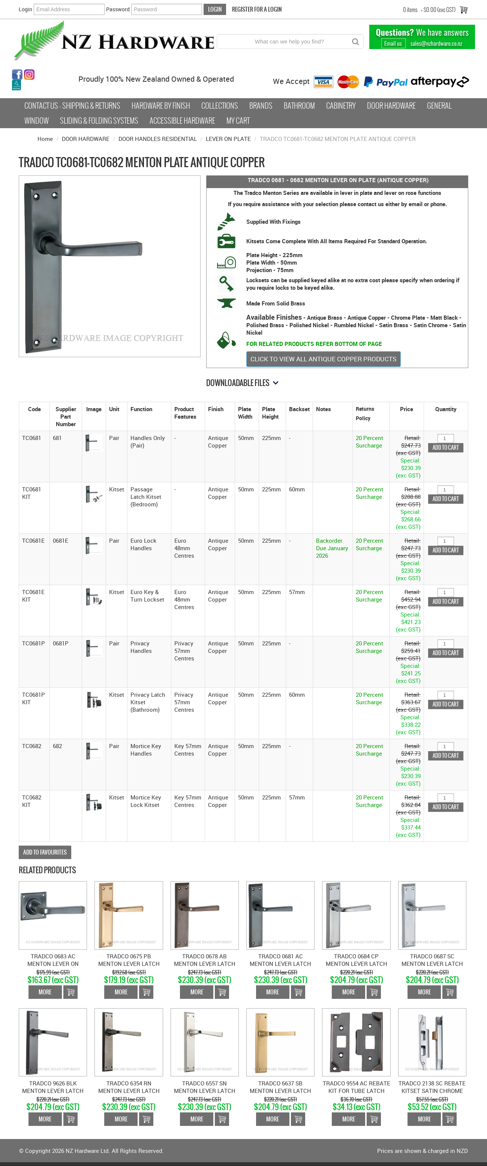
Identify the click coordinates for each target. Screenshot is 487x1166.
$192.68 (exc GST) (129, 972)
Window (36, 121)
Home (45, 138)
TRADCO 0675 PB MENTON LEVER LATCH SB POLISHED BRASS (129, 963)
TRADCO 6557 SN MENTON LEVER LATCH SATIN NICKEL (204, 1090)
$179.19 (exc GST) (129, 979)
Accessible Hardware (182, 121)
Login (25, 9)
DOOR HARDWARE (85, 138)
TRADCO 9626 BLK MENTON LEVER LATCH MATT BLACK (53, 1090)
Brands (261, 106)
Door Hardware (391, 106)
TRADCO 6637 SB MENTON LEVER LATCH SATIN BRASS (280, 1090)
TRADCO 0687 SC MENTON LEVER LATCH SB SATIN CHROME (432, 963)
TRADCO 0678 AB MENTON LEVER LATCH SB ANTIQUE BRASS (204, 963)
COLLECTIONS (219, 106)
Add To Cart (70, 992)
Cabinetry (341, 106)
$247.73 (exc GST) (204, 972)
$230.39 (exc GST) (204, 979)
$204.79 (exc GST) (356, 979)
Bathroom (299, 106)
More (45, 992)
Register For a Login (257, 9)
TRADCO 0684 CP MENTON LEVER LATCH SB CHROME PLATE (356, 963)
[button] (94, 442)
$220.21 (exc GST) (356, 972)
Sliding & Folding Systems (99, 121)
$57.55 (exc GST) (432, 1099)
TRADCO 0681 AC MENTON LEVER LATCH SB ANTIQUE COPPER (280, 963)
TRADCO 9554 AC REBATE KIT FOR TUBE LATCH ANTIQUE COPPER (356, 1090)
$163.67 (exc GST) (53, 979)
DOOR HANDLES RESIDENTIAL (157, 138)
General (439, 106)
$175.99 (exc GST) (53, 972)
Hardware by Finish (161, 106)
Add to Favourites (45, 852)
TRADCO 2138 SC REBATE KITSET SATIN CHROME (432, 1086)
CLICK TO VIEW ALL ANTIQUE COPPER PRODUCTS (323, 359)
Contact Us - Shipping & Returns (72, 106)
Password (118, 9)
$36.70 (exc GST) (356, 1099)
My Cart (238, 121)
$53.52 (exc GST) (432, 1107)
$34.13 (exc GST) (357, 1107)
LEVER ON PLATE (228, 138)
